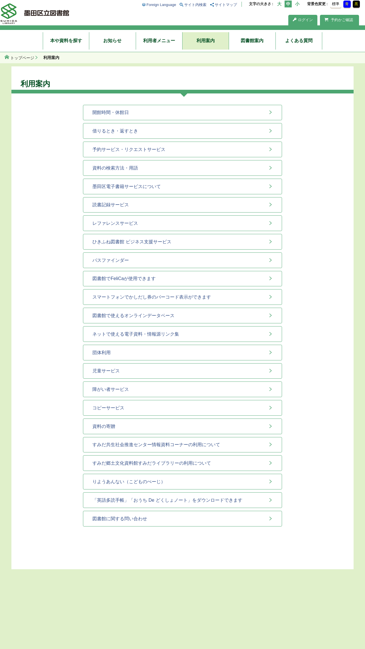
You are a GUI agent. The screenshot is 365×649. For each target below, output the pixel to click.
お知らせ (112, 40)
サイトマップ (226, 5)
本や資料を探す (66, 40)
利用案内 (205, 40)
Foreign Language (161, 5)
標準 (335, 4)
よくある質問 (299, 40)
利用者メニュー (159, 40)
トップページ (22, 58)
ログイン (303, 20)
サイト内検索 (195, 5)
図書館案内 (252, 40)
